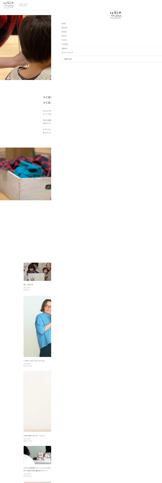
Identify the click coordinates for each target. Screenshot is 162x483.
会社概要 (107, 460)
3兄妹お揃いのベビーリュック (117, 289)
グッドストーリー (69, 331)
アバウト (107, 453)
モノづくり (91, 13)
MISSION (58, 5)
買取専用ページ (78, 460)
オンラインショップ (61, 470)
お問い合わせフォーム (109, 423)
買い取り (109, 5)
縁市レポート (70, 361)
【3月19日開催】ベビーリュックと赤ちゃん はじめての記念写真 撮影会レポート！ (40, 325)
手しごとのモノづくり (77, 463)
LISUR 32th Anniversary (77, 289)
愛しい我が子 (30, 289)
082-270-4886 (37, 468)
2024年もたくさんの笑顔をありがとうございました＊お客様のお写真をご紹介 (81, 325)
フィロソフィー (109, 457)
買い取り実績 (125, 463)
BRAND (68, 5)
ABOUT (76, 5)
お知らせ (58, 460)
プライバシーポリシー (111, 470)
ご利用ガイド (125, 460)
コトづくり (82, 13)
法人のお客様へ (109, 463)
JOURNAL (96, 5)
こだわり (26, 367)
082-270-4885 (37, 466)
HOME (57, 453)
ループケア (92, 470)
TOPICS (86, 5)
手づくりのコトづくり (77, 467)
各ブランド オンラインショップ (112, 414)
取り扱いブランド (126, 467)
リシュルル (91, 467)
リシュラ (91, 457)
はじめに (124, 457)
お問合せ (58, 467)
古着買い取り (125, 453)
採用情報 (107, 467)
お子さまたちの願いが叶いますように (121, 322)
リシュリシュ (92, 463)
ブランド (91, 453)
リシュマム (27, 331)
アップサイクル (72, 13)
